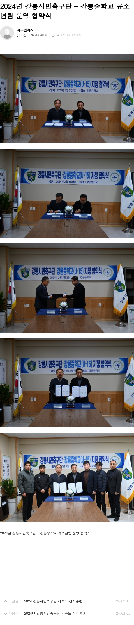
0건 (22, 34)
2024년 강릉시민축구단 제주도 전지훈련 (55, 613)
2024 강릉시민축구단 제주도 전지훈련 (53, 600)
